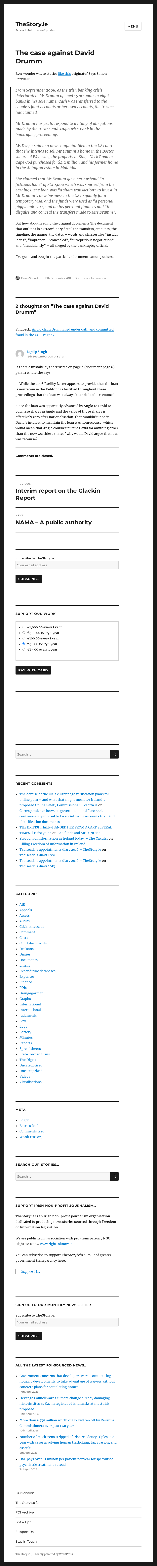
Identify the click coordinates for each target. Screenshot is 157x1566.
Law (23, 1021)
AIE (22, 904)
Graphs (25, 999)
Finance (26, 982)
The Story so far (28, 1503)
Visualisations (31, 1082)
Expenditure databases (38, 971)
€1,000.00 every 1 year (42, 627)
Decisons (27, 949)
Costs (24, 938)
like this (64, 73)
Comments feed (32, 1131)
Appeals (26, 910)
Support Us (30, 1271)
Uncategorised (31, 1065)
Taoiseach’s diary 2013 (37, 866)
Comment (27, 932)
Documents (82, 278)
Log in (24, 1120)
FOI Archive (25, 1512)
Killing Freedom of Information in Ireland (52, 844)
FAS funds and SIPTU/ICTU (78, 833)
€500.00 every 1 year (40, 633)
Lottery (25, 1032)
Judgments (28, 1015)
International (99, 278)
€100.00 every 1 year (40, 638)
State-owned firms (35, 1054)
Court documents (33, 943)
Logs (23, 1026)
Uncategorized (31, 1071)
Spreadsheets (30, 1049)
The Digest (28, 1060)
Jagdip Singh (37, 352)
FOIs (23, 988)
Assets (25, 915)
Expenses (27, 976)
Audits (25, 921)
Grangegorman (32, 993)
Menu (133, 26)
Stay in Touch (26, 1541)
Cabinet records (32, 927)
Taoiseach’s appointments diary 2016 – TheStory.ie (60, 849)
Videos (25, 1076)
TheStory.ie (32, 24)
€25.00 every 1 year (39, 649)
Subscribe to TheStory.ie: (35, 558)
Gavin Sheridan (31, 278)
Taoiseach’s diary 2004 (38, 855)
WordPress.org (31, 1137)
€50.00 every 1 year (39, 644)
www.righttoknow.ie (56, 1244)
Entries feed (29, 1126)
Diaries (25, 954)
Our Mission (25, 1493)
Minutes (26, 1038)
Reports (26, 1043)
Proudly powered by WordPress (53, 1554)
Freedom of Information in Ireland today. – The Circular (64, 838)
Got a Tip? (23, 1522)
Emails (25, 965)
